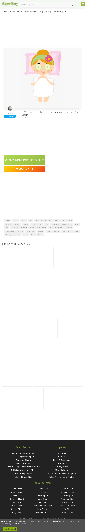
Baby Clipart (17, 512)
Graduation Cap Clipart (42, 505)
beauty (32, 228)
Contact (61, 456)
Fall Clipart (42, 492)
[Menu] (83, 4)
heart (70, 221)
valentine (17, 224)
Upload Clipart (61, 470)
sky (38, 228)
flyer (76, 231)
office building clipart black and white (23, 466)
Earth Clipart (17, 502)
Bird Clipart (68, 495)
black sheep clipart (23, 473)
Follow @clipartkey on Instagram (61, 473)
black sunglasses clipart (23, 456)
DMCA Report (62, 463)
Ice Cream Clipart (67, 505)
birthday (62, 221)
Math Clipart (17, 488)
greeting (34, 224)
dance (33, 235)
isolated (8, 224)
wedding (17, 235)
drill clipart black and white (23, 470)
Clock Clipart (42, 495)
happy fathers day (55, 228)
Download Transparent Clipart (24, 160)
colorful (23, 221)
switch (40, 235)
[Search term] (47, 5)
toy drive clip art (23, 460)
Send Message (10, 116)
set (50, 221)
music (77, 224)
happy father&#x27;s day (14, 231)
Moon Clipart (42, 488)
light (46, 224)
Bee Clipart (42, 502)
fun (63, 231)
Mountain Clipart (68, 512)
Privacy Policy (62, 466)
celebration (68, 228)
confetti (48, 231)
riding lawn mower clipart (23, 453)
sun (6, 228)
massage (8, 235)
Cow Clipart (68, 488)
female (70, 231)
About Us (62, 453)
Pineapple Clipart (68, 499)
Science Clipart (17, 509)
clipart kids (14, 228)
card (55, 221)
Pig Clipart (68, 509)
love (30, 221)
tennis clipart (30, 231)
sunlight (24, 228)
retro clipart (55, 224)
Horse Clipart (42, 499)
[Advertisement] (42, 31)
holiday (15, 221)
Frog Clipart (17, 495)
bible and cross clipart (23, 477)
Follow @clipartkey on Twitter (61, 477)
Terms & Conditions (61, 460)
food (36, 221)
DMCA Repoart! (25, 169)
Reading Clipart (68, 492)
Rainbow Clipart (42, 512)
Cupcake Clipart (17, 499)
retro (44, 228)
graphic (25, 224)
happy (43, 221)
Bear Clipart (42, 509)
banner (56, 231)
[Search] (72, 4)
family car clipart (23, 463)
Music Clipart (17, 505)
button (7, 221)
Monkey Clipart (68, 502)
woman (40, 231)
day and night (67, 224)
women (25, 235)
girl (41, 224)
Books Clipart (17, 492)
